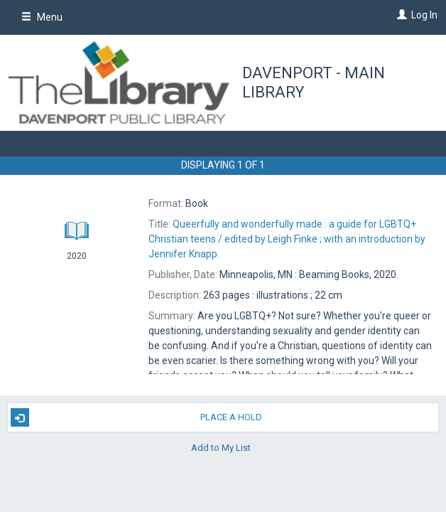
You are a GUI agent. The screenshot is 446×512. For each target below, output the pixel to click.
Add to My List (221, 447)
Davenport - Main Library (313, 83)
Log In (424, 15)
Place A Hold (136, 417)
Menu (41, 17)
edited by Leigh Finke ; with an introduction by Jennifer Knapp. (286, 239)
